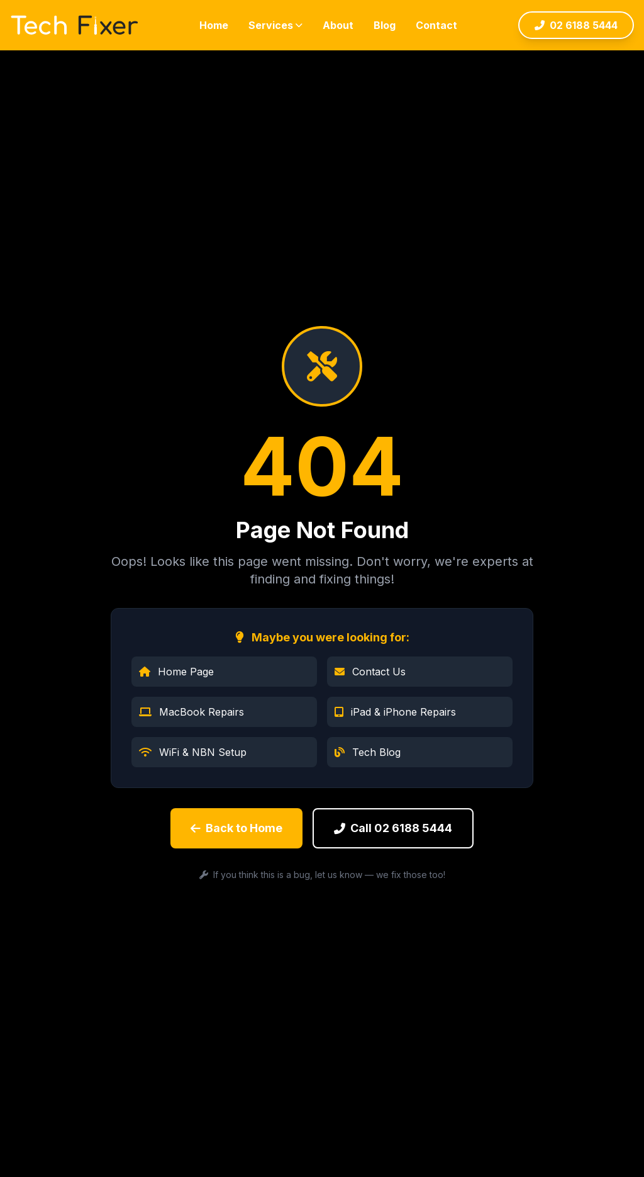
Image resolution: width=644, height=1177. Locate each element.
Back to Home (236, 828)
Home (213, 25)
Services (275, 25)
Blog (385, 25)
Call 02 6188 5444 (393, 828)
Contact (436, 25)
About (338, 25)
